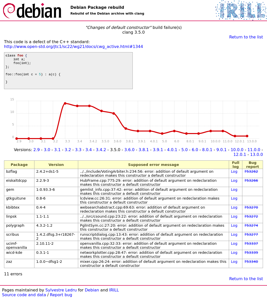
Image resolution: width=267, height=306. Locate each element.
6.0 (195, 156)
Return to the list (246, 37)
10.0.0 (237, 156)
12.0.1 (239, 161)
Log (234, 178)
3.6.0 (129, 156)
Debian (92, 296)
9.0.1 (221, 156)
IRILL (114, 296)
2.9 (36, 156)
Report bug (61, 301)
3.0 (47, 156)
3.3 (78, 156)
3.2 (68, 156)
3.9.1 (158, 156)
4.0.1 (172, 156)
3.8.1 (144, 156)
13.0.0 (256, 161)
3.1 (57, 156)
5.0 (184, 156)
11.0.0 (253, 156)
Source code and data (24, 301)
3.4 (88, 156)
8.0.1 (207, 156)
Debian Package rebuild (97, 7)
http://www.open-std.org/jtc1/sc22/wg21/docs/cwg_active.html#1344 (73, 46)
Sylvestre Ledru (61, 296)
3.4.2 (101, 156)
